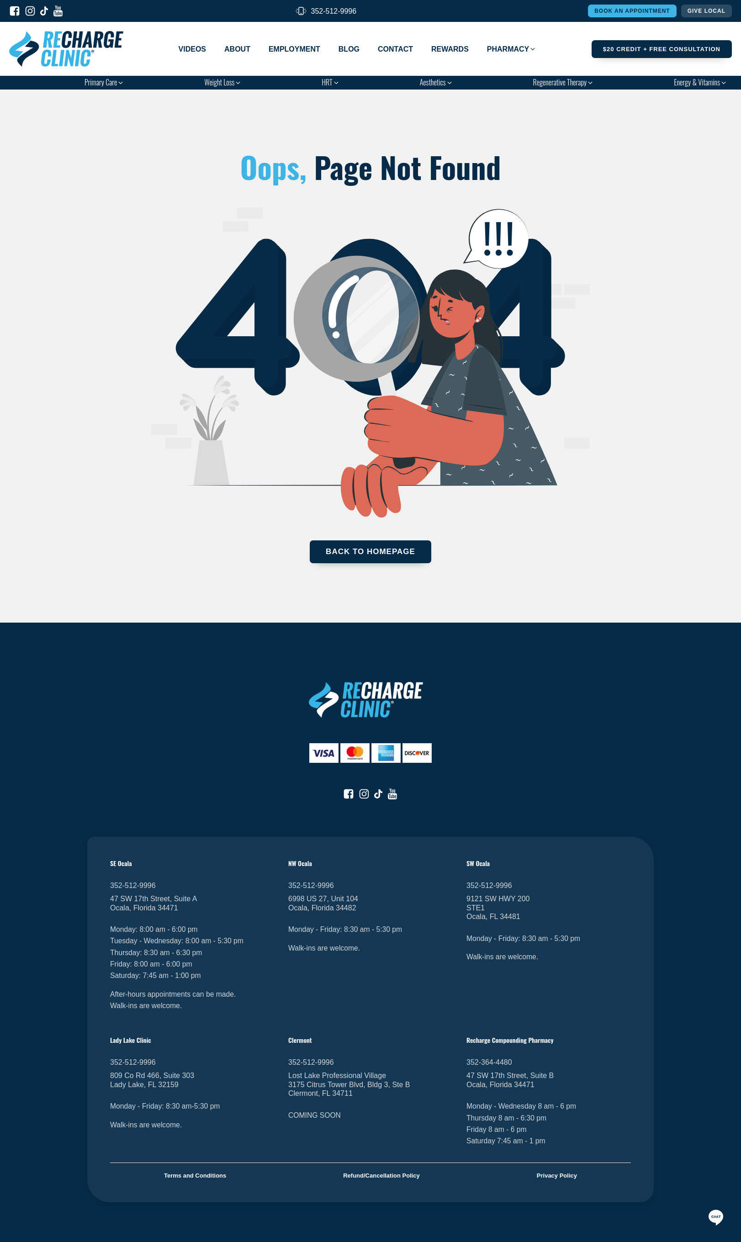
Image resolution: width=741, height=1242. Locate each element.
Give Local (706, 11)
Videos (192, 49)
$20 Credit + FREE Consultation (661, 49)
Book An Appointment (632, 11)
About (237, 49)
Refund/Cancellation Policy (381, 1175)
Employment (294, 49)
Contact (395, 49)
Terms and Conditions (195, 1175)
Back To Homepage (370, 551)
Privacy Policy (557, 1175)
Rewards (450, 49)
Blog (349, 49)
